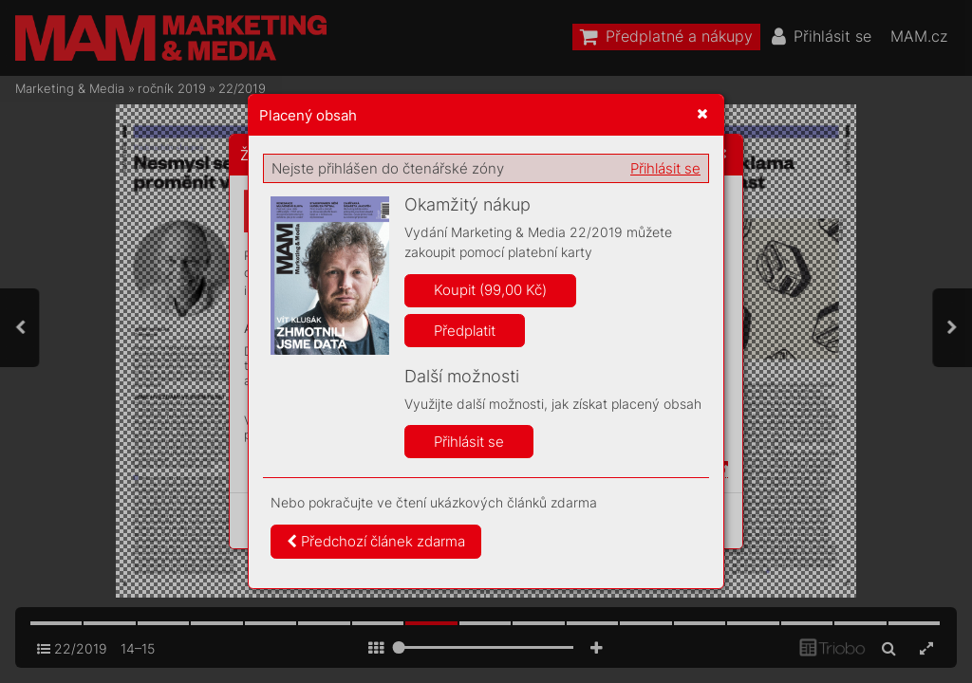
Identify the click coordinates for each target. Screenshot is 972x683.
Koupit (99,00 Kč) (490, 290)
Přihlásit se (665, 168)
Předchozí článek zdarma (376, 541)
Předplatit (464, 331)
